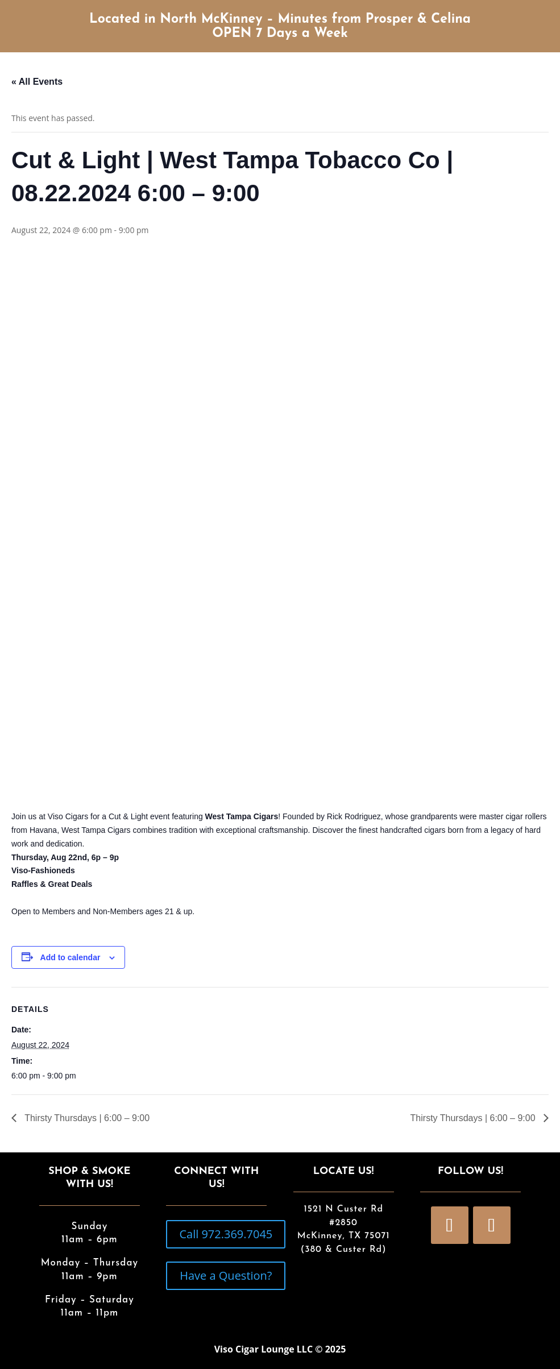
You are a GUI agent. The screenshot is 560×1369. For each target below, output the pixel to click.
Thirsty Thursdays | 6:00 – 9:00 (86, 1118)
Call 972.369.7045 (225, 1234)
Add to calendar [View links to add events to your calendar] (70, 957)
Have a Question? (226, 1275)
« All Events (37, 81)
